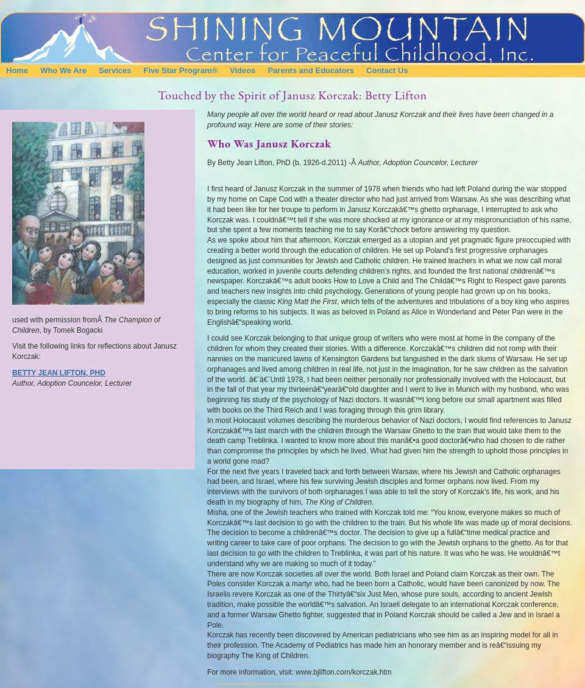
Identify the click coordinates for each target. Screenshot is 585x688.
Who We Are (63, 70)
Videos (242, 70)
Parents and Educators (311, 70)
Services (115, 70)
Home (17, 70)
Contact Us (387, 70)
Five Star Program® (180, 70)
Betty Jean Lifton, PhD (58, 373)
